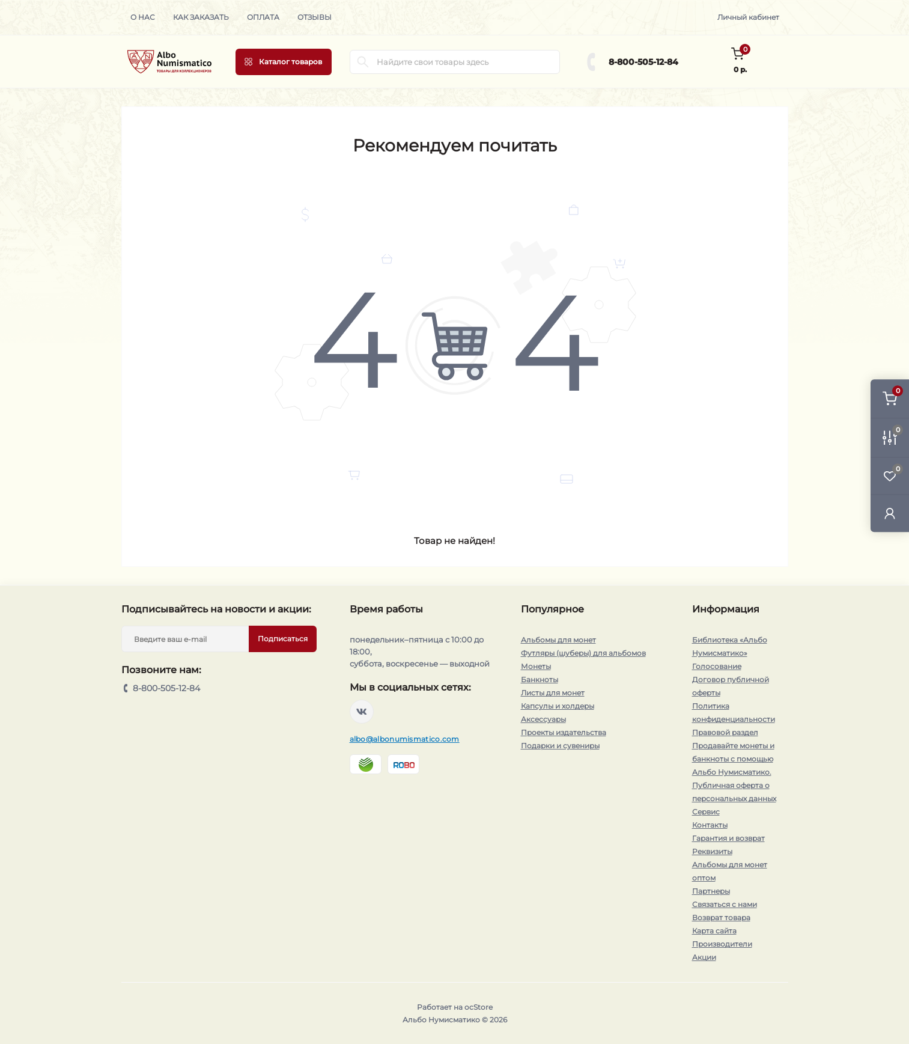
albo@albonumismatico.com (405, 738)
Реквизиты (712, 851)
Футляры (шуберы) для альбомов (583, 653)
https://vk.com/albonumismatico (361, 711)
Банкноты (539, 679)
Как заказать (201, 17)
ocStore (478, 1007)
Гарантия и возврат (728, 838)
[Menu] (284, 62)
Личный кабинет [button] (748, 17)
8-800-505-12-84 (643, 61)
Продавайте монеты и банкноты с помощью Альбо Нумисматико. (733, 759)
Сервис (706, 811)
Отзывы (314, 17)
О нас (142, 17)
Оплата (263, 17)
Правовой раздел (725, 732)
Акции (704, 957)
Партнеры (711, 891)
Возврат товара (721, 917)
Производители (722, 943)
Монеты (536, 666)
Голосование (716, 666)
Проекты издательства (563, 732)
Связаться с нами (724, 904)
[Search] (363, 62)
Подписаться (283, 638)
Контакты (710, 824)
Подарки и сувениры (560, 745)
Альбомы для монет (558, 639)
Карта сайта (714, 930)
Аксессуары (543, 719)
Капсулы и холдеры (557, 705)
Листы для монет (553, 692)
